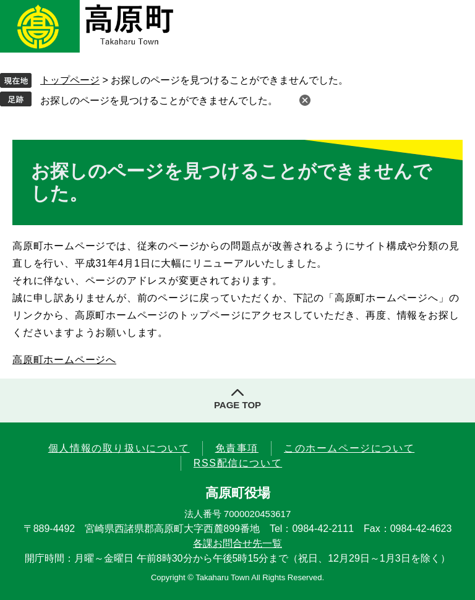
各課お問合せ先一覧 (237, 543)
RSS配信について (238, 463)
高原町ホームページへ (64, 359)
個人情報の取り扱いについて (119, 448)
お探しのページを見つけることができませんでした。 (159, 100)
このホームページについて (349, 448)
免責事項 (237, 448)
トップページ (70, 80)
